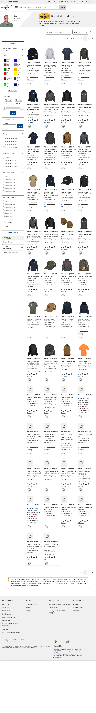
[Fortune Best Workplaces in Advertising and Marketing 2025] (6, 641)
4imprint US (77, 604)
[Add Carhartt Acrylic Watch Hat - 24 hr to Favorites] (80, 295)
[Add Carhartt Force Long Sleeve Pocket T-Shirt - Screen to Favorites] (63, 338)
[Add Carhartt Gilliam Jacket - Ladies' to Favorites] (29, 417)
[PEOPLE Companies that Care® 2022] (14, 641)
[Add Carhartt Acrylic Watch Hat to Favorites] (29, 84)
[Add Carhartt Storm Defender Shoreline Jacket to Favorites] (80, 338)
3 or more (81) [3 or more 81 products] (10, 182)
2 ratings (81, 334)
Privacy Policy (7, 621)
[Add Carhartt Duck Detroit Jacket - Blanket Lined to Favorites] (46, 253)
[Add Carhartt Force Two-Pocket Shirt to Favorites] (63, 417)
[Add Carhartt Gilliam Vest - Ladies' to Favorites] (80, 253)
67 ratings (64, 164)
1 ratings (47, 291)
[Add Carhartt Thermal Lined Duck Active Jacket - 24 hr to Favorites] (46, 563)
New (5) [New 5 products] (7, 226)
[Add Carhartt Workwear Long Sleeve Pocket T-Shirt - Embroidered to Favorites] (46, 168)
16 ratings (81, 122)
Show (75, 32)
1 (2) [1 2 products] (6, 176)
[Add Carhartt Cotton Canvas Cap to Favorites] (80, 454)
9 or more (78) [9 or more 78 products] (10, 191)
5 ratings (81, 207)
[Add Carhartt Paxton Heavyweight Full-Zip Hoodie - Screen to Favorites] (80, 417)
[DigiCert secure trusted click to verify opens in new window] (57, 641)
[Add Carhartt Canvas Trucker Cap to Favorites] (46, 295)
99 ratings (30, 80)
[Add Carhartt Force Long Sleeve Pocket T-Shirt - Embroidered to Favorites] (46, 417)
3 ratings (81, 376)
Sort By (49, 32)
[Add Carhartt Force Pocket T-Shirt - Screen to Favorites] (29, 338)
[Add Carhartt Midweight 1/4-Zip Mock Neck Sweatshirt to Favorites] (29, 295)
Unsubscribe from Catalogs (11, 632)
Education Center (31, 604)
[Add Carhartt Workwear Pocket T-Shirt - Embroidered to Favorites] (63, 84)
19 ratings (64, 376)
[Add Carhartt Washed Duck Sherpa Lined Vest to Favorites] (63, 380)
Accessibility (6, 608)
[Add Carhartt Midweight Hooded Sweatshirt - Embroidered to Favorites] (46, 84)
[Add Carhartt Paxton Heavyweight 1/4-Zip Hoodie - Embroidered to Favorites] (46, 211)
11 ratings (47, 450)
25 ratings (81, 164)
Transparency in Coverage (35, 630)
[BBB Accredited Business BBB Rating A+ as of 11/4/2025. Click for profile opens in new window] (67, 641)
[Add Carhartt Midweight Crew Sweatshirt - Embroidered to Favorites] (80, 490)
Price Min (8, 100)
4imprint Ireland (78, 614)
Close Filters (13, 43)
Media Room (30, 617)
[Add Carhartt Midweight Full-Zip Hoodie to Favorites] (80, 84)
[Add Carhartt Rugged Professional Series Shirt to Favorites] (80, 211)
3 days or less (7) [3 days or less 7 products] (10, 163)
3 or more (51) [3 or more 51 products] (10, 207)
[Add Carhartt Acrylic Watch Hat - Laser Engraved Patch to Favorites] (46, 380)
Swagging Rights (32, 627)
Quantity (6, 123)
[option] (8, 60)
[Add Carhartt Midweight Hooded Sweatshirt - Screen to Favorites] (29, 126)
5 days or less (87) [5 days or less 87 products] (11, 166)
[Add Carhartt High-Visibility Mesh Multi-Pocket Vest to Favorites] (46, 490)
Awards (28, 608)
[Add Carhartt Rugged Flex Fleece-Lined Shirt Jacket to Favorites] (29, 563)
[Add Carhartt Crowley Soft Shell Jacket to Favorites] (80, 527)
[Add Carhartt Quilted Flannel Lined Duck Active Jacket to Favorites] (46, 126)
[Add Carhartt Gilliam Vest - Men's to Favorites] (80, 126)
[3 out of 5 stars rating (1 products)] (12, 144)
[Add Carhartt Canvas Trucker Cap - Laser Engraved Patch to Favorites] (46, 338)
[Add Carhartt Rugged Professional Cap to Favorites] (63, 211)
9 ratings (64, 291)
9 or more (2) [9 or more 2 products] (9, 216)
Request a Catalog (32, 624)
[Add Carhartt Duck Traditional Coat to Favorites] (46, 454)
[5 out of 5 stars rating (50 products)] (12, 138)
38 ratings (47, 122)
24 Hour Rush (52, 2)
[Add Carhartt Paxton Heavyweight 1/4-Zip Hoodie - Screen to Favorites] (29, 527)
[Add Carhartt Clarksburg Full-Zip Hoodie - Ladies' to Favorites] (29, 454)
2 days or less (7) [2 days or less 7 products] (10, 160)
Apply (13, 113)
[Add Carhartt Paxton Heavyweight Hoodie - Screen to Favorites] (63, 454)
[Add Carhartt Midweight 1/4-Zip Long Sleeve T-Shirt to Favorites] (63, 490)
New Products (75, 2)
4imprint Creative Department (59, 604)
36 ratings (64, 249)
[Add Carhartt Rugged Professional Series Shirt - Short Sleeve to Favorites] (29, 211)
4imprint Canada (78, 608)
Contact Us (6, 611)
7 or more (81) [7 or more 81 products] (10, 188)
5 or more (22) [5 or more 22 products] (10, 210)
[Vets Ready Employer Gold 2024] (22, 641)
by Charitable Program (57, 612)
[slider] (4, 108)
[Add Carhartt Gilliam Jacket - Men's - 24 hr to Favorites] (46, 527)
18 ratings (47, 207)
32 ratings (30, 249)
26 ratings (81, 80)
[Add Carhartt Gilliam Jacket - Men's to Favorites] (63, 126)
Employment (6, 614)
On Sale (85, 2)
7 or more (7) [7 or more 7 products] (9, 213)
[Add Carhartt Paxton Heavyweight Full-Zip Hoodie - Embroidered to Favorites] (29, 253)
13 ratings (47, 164)
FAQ (27, 614)
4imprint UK (77, 611)
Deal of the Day (78, 622)
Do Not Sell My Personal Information (10, 625)
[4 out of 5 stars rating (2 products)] (12, 141)
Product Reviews (31, 621)
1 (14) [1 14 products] (7, 201)
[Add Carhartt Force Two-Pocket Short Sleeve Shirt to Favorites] (29, 168)
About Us (5, 604)
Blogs (28, 611)
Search (62, 7)
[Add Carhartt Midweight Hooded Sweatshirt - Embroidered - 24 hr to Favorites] (29, 380)
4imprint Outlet (78, 619)
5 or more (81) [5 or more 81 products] (10, 185)
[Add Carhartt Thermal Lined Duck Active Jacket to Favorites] (63, 168)
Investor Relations (8, 617)
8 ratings (81, 486)
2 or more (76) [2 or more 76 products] (10, 204)
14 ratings (81, 291)
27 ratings (64, 80)
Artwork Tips (53, 608)
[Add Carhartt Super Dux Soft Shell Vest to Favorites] (63, 527)
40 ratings (30, 122)
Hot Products (64, 2)
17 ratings (81, 523)
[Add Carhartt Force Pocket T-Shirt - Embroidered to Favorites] (29, 490)
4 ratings (30, 164)
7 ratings (64, 122)
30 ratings (47, 249)
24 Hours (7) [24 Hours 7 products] (9, 157)
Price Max (18, 100)
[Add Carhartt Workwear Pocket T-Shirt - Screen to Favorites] (80, 380)
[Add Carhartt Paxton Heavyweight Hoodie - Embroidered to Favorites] (80, 168)
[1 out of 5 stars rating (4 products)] (12, 147)
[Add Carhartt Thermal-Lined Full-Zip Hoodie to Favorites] (63, 295)
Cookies (5, 629)
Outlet (92, 2)
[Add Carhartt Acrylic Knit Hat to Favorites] (63, 253)
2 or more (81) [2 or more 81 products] (10, 179)
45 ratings (47, 80)
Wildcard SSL (57, 646)
